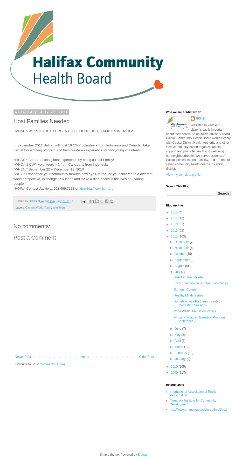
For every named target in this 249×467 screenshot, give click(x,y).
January (180, 359)
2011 (175, 236)
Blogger (143, 454)
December (182, 242)
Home (85, 357)
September (183, 260)
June (178, 328)
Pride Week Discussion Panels (195, 311)
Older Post (146, 357)
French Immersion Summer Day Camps (201, 283)
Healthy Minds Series (188, 295)
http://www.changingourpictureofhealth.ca (198, 409)
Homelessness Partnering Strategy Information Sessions (198, 303)
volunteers (59, 207)
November (182, 248)
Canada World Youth (38, 207)
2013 (175, 224)
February (181, 353)
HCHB (200, 118)
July (178, 272)
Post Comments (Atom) (48, 364)
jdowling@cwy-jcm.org (96, 188)
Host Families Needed (189, 277)
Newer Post (23, 357)
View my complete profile (183, 174)
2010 (175, 366)
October (180, 254)
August (180, 266)
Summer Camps (185, 289)
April (178, 341)
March (179, 347)
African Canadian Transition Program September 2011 (199, 319)
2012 (175, 230)
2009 (175, 372)
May (178, 335)
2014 (175, 218)
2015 (175, 212)
